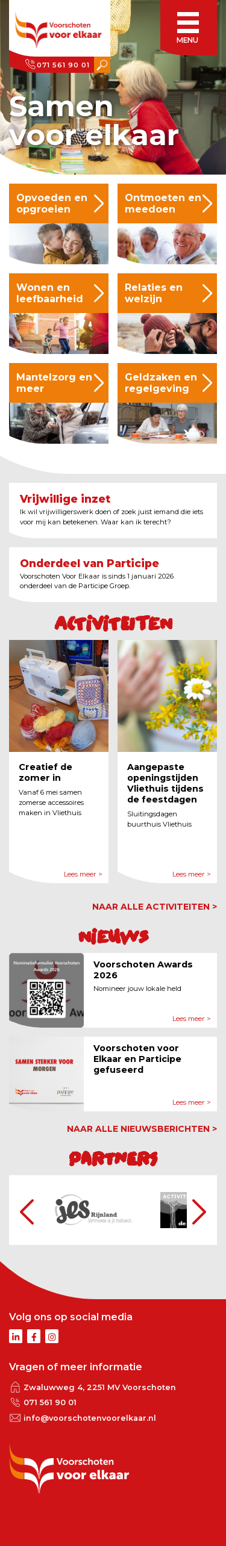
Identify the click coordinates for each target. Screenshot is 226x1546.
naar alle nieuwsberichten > (142, 1128)
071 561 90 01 (63, 65)
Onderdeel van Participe (89, 563)
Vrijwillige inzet (65, 498)
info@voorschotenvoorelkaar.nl (90, 1418)
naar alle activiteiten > (154, 906)
